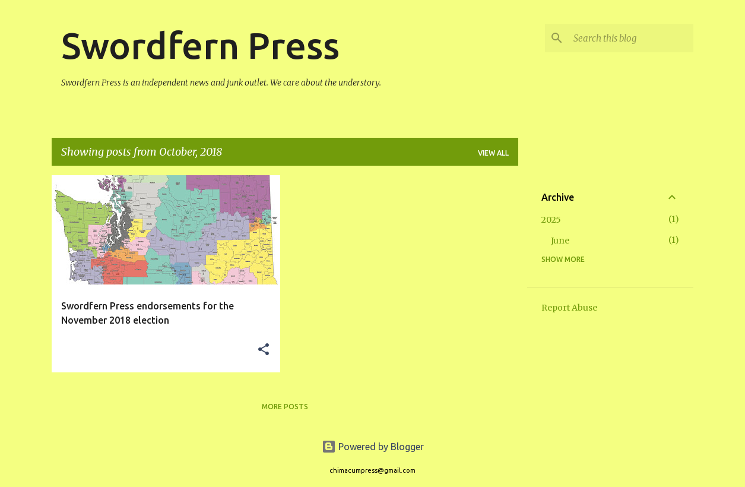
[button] (263, 350)
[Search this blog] (631, 38)
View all (493, 153)
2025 (551, 219)
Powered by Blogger (373, 446)
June (560, 240)
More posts (285, 406)
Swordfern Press (200, 45)
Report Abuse (569, 307)
